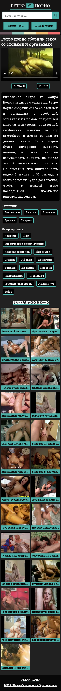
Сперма (26, 220)
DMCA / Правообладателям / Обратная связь (30, 685)
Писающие (36, 275)
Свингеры (45, 259)
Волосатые (12, 212)
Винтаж (31, 212)
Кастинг (11, 235)
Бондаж (10, 267)
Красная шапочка (17, 251)
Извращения (14, 275)
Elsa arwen (42, 251)
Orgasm (10, 259)
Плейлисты (16, 25)
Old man (26, 259)
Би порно (27, 267)
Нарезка (46, 267)
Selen (8, 291)
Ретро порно (30, 5)
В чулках (49, 212)
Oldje (25, 235)
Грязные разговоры (18, 283)
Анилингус (46, 283)
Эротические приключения (24, 243)
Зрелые (10, 220)
